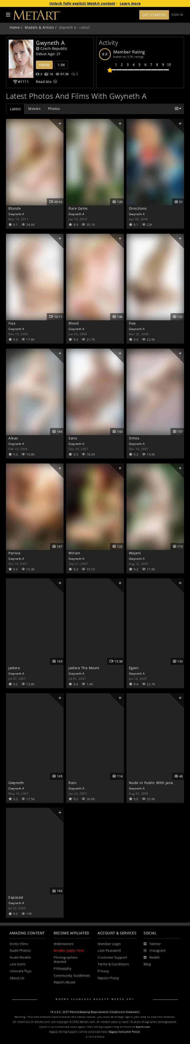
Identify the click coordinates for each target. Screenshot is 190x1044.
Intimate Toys (21, 971)
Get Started (154, 14)
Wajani (135, 553)
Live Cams (18, 964)
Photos (54, 108)
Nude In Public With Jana (151, 782)
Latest (15, 108)
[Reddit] (152, 957)
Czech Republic (52, 48)
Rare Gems (78, 208)
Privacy (103, 971)
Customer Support (112, 957)
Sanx (73, 438)
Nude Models (20, 957)
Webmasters (63, 944)
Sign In (177, 15)
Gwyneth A (16, 214)
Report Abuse (64, 982)
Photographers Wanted (66, 959)
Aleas (13, 438)
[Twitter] (152, 944)
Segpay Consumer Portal (124, 1031)
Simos (134, 438)
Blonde (14, 208)
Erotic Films (19, 944)
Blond (74, 323)
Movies (34, 108)
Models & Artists (39, 27)
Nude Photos (20, 950)
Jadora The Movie (84, 667)
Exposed (15, 897)
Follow (44, 64)
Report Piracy (108, 978)
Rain (72, 782)
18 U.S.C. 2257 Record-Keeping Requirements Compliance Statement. (95, 1012)
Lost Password (109, 950)
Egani (134, 667)
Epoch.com (143, 1026)
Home (15, 27)
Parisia (14, 553)
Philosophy (62, 969)
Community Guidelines (72, 975)
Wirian (74, 553)
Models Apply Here (69, 950)
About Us (17, 978)
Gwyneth (16, 782)
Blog (147, 964)
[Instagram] (155, 950)
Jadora (14, 667)
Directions (138, 208)
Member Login (109, 944)
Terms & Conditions (113, 964)
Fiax (11, 323)
